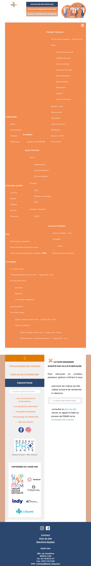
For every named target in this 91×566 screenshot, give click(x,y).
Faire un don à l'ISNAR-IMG (25, 374)
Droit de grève (56, 142)
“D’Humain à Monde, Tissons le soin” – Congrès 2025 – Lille (31, 275)
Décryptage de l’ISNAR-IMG (26, 417)
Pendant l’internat (55, 32)
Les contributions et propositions (25, 400)
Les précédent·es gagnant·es (24, 299)
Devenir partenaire (16, 306)
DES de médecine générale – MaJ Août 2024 (66, 39)
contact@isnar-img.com (48, 563)
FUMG (36, 216)
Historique (14, 136)
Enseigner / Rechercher (38, 209)
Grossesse (13, 193)
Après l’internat (32, 150)
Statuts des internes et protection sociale (24, 247)
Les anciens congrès (17, 312)
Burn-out (13, 210)
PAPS (36, 202)
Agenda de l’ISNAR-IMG (36, 142)
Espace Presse (24, 382)
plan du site (70, 409)
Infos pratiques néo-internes (20, 241)
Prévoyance (14, 216)
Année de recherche (58, 124)
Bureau (12, 124)
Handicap (13, 204)
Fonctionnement (16, 130)
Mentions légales (45, 542)
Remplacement (56, 112)
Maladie (13, 198)
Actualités (27, 134)
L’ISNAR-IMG (11, 117)
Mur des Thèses (25, 422)
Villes (44, 253)
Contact (45, 535)
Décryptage (57, 239)
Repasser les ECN (57, 136)
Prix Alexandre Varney (18, 281)
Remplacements (39, 164)
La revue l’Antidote (56, 226)
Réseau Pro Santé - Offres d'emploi (24, 455)
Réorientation (56, 130)
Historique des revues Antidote (63, 253)
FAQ (7, 234)
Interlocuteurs (15, 142)
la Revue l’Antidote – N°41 (62, 233)
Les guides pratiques (26, 411)
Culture (59, 246)
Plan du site (45, 538)
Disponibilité (55, 118)
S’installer (33, 183)
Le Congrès (11, 262)
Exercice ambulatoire (41, 170)
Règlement (18, 294)
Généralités (19, 288)
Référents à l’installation (42, 196)
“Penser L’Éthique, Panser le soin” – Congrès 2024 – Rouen (35, 319)
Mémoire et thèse (57, 106)
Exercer (32, 157)
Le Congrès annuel (16, 269)
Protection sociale (14, 185)
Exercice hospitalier (41, 176)
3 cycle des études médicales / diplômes (25, 253)
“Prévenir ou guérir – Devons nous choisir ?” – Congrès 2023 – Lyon (43, 338)
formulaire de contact (62, 419)
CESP (36, 190)
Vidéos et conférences (22, 325)
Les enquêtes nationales (25, 406)
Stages (53, 45)
